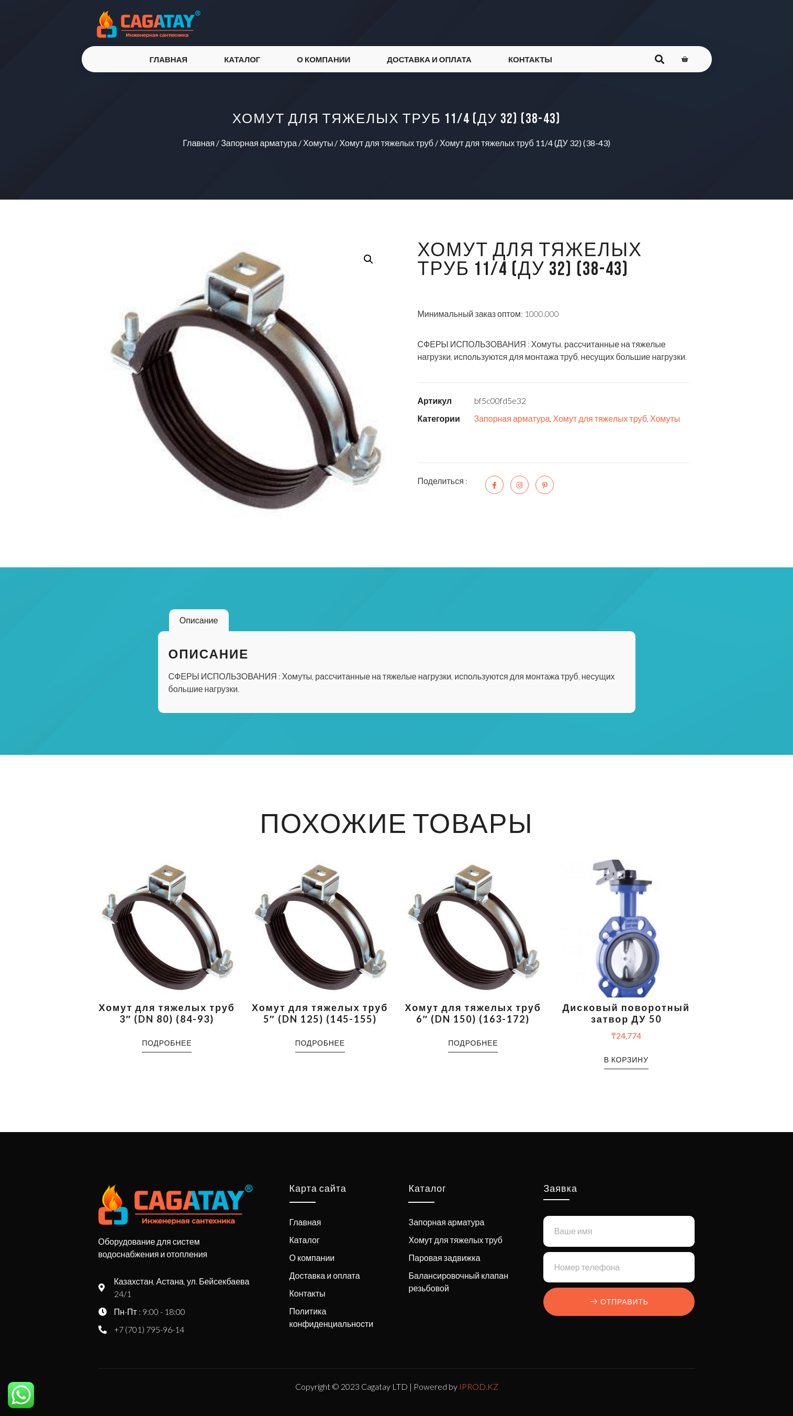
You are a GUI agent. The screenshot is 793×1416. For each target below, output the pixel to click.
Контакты (530, 59)
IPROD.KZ (478, 1386)
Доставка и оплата (429, 59)
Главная (168, 59)
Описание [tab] (199, 620)
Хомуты (318, 143)
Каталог (242, 59)
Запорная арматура (259, 143)
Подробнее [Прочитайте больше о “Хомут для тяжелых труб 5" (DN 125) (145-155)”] (320, 1042)
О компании (323, 59)
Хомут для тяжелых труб (386, 143)
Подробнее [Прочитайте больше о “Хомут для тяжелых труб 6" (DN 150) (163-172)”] (473, 1042)
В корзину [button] (626, 1059)
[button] (368, 259)
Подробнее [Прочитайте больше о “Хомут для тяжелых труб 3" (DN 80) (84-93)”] (167, 1042)
